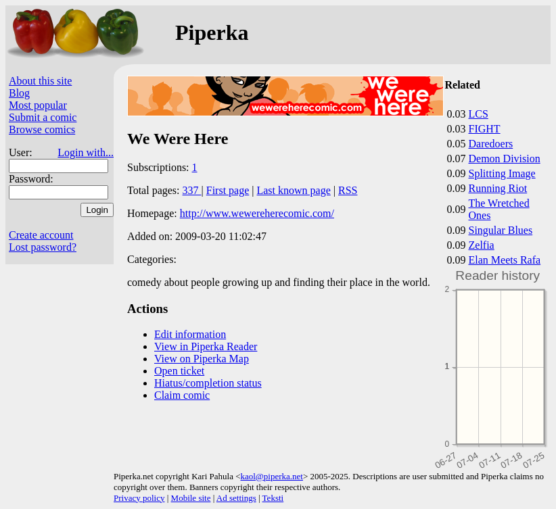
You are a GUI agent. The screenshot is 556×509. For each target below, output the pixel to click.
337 (192, 190)
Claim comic (182, 395)
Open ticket (179, 371)
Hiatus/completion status (208, 383)
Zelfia (481, 245)
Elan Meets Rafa (505, 260)
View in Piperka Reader (205, 346)
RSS (347, 190)
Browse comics (42, 129)
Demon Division (504, 158)
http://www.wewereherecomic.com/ (257, 213)
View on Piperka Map (201, 358)
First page (228, 190)
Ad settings (236, 498)
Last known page (293, 190)
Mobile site (191, 498)
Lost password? (42, 247)
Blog (19, 93)
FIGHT (485, 129)
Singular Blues (501, 230)
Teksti (273, 498)
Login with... (85, 152)
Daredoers (491, 143)
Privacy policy (139, 498)
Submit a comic (42, 117)
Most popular (38, 105)
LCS (478, 114)
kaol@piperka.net (271, 476)
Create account (41, 235)
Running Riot (498, 188)
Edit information (190, 334)
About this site (40, 81)
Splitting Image (502, 173)
